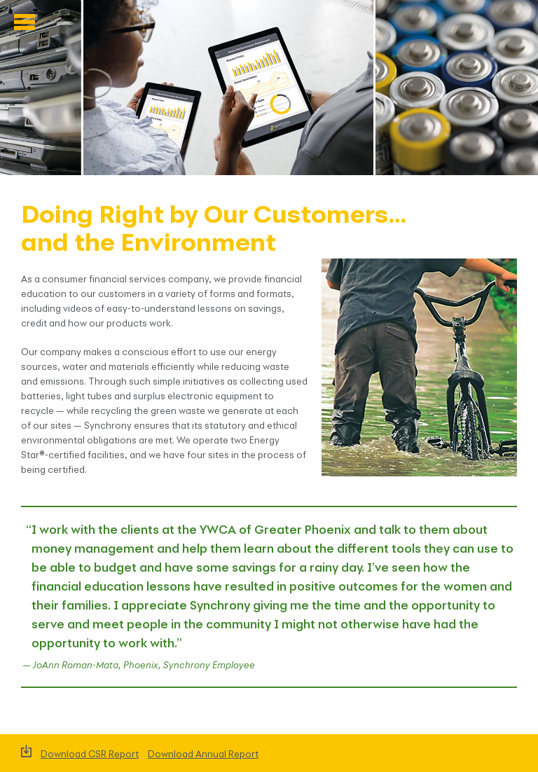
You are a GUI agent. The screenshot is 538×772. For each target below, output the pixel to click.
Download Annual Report (203, 755)
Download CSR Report (90, 755)
